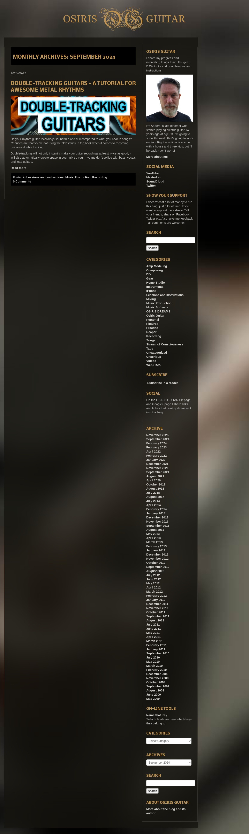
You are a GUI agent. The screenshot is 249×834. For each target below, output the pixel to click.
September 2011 (157, 616)
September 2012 (157, 566)
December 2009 (157, 674)
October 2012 (155, 562)
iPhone (151, 290)
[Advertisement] (228, 99)
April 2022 (153, 451)
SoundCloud (155, 181)
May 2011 (153, 632)
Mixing (151, 299)
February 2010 (156, 669)
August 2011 (155, 620)
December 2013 (157, 517)
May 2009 (153, 698)
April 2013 (153, 538)
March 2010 (154, 665)
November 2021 (157, 468)
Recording (99, 177)
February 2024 (156, 443)
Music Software (157, 307)
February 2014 (156, 509)
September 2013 (157, 525)
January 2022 (155, 459)
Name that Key (156, 715)
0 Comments (22, 181)
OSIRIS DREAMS (158, 311)
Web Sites (153, 365)
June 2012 (153, 579)
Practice (152, 328)
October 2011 (155, 612)
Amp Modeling (156, 266)
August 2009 (155, 690)
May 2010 (153, 661)
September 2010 (157, 653)
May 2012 (153, 583)
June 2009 (153, 694)
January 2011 (155, 649)
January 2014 (155, 513)
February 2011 (156, 645)
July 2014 (153, 501)
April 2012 (153, 587)
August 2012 (155, 571)
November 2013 (157, 521)
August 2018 (155, 488)
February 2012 (156, 595)
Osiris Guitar (155, 315)
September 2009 (157, 686)
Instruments (155, 286)
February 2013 (156, 546)
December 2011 (157, 604)
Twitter (151, 185)
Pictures (152, 323)
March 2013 (154, 542)
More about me (157, 156)
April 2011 (153, 637)
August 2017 (155, 496)
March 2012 (154, 591)
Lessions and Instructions (45, 177)
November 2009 (157, 678)
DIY (148, 274)
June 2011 (153, 628)
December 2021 (157, 464)
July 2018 (153, 492)
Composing (154, 270)
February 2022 (156, 455)
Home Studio (155, 282)
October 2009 (155, 682)
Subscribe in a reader (162, 383)
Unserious (153, 356)
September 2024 (157, 439)
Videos (151, 361)
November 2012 (157, 558)
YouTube (152, 173)
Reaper (151, 332)
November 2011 (157, 608)
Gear (149, 278)
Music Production (78, 177)
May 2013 (153, 534)
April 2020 (153, 480)
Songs (151, 340)
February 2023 (156, 447)
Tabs (149, 348)
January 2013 (155, 550)
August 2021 (155, 476)
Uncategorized (156, 352)
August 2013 (155, 529)
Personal (152, 319)
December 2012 (157, 554)
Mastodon (153, 177)
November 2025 (157, 435)
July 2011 (153, 624)
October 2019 (155, 484)
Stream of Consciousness (164, 344)
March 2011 (154, 641)
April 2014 (153, 505)
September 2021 (157, 472)
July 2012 (153, 575)
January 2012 (155, 599)
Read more (18, 168)
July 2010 (153, 657)
